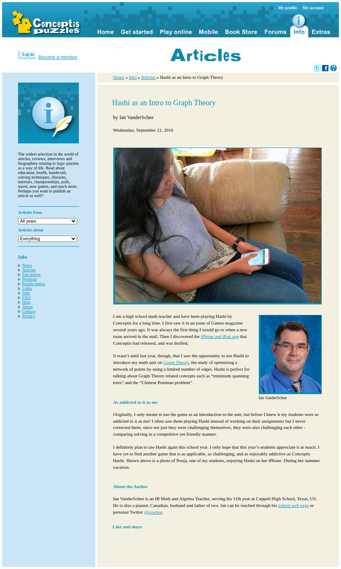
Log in (28, 54)
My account (312, 7)
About (27, 306)
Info (132, 77)
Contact (28, 311)
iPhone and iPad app (220, 336)
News (27, 265)
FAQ (26, 297)
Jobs (26, 293)
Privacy (28, 316)
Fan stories (31, 274)
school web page (293, 505)
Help (26, 302)
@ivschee (153, 511)
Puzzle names (33, 283)
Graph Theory (176, 362)
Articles (29, 270)
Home (119, 77)
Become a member (58, 57)
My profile (287, 7)
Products (29, 279)
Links (27, 288)
